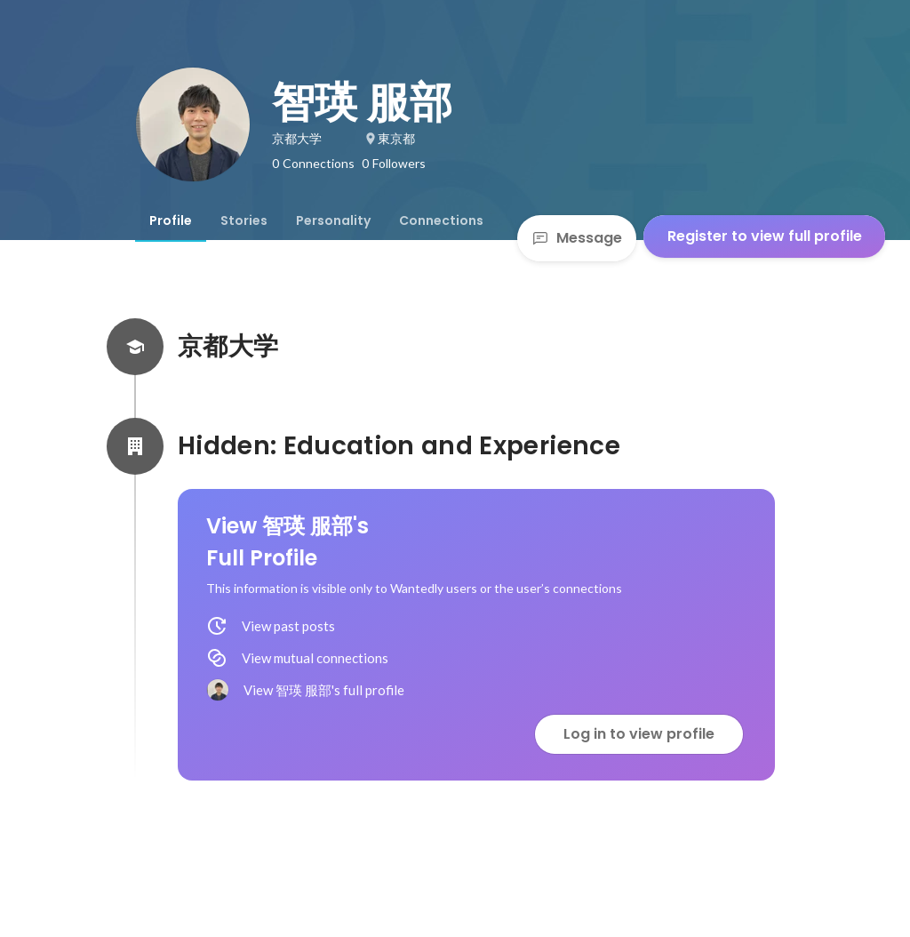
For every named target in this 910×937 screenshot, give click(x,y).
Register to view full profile (764, 236)
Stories (243, 220)
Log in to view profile (638, 734)
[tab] (170, 220)
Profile (170, 220)
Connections (441, 220)
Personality (333, 220)
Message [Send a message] (576, 238)
